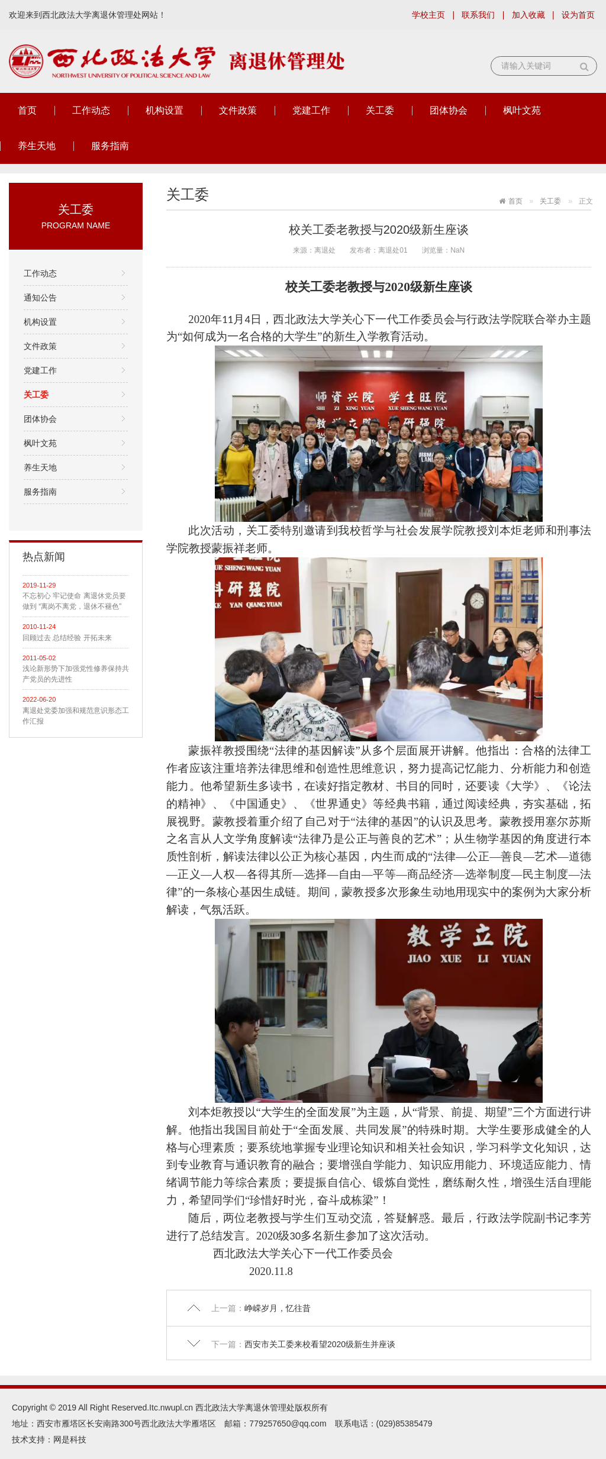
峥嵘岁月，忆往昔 (277, 1308)
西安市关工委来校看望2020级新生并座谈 (319, 1344)
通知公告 (40, 297)
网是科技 (69, 1439)
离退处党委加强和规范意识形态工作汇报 (75, 715)
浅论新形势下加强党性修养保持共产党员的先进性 (75, 673)
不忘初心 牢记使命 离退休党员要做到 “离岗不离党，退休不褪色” (74, 601)
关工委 (380, 110)
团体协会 (449, 110)
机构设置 (164, 110)
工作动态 (91, 110)
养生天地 (37, 146)
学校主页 (428, 15)
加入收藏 (528, 15)
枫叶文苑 (522, 110)
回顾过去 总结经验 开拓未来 (67, 638)
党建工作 (311, 110)
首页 (27, 110)
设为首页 (578, 15)
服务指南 (110, 146)
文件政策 (238, 110)
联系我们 (478, 15)
